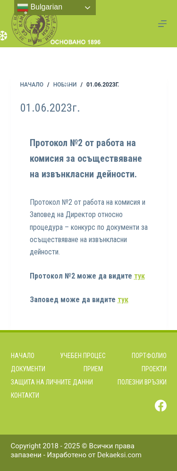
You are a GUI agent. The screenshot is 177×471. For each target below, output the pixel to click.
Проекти (154, 369)
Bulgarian (39, 7)
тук (139, 275)
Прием (93, 369)
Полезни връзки (142, 382)
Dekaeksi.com (119, 455)
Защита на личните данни (52, 382)
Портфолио (149, 355)
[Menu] (162, 23)
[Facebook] (161, 405)
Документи (28, 369)
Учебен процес (83, 355)
